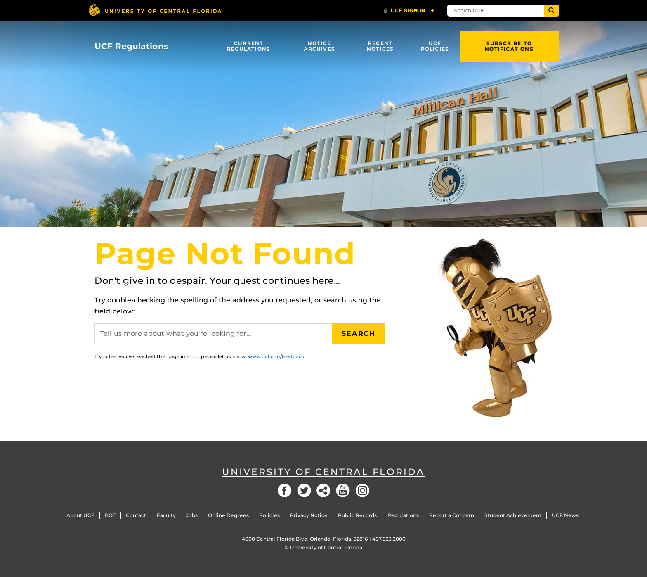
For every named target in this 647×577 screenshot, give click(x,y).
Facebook (285, 490)
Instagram (362, 490)
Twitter (304, 490)
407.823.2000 (389, 539)
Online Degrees (228, 515)
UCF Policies (435, 46)
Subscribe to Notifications (509, 46)
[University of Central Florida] (154, 10)
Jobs (192, 515)
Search (358, 333)
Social (323, 490)
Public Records (357, 515)
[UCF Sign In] (409, 11)
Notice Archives (319, 46)
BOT (110, 515)
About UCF (80, 515)
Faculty (166, 515)
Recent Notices (380, 46)
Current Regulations (248, 46)
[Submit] (551, 11)
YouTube (343, 490)
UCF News (565, 515)
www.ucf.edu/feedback (276, 356)
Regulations (403, 515)
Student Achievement (512, 515)
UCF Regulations (131, 46)
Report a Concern (451, 515)
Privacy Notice (309, 515)
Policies (269, 515)
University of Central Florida (323, 471)
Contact (136, 515)
